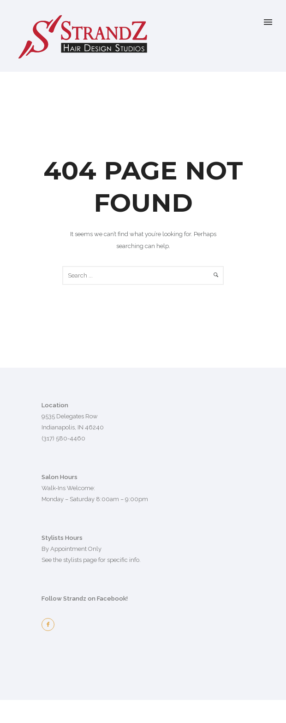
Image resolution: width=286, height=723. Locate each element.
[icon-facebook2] (50, 624)
